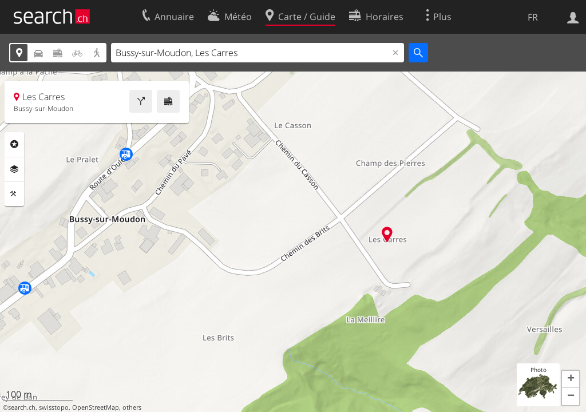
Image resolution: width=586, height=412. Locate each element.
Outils (14, 194)
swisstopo (54, 407)
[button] (570, 379)
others (131, 407)
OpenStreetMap (95, 407)
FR (533, 17)
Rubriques (14, 144)
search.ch (21, 407)
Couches (14, 169)
